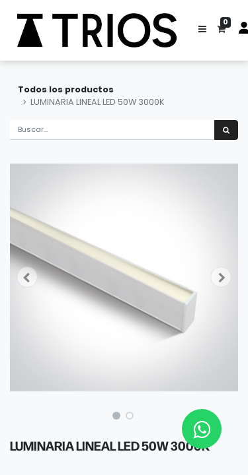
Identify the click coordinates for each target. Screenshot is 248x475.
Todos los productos (66, 89)
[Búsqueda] (226, 130)
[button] (202, 30)
